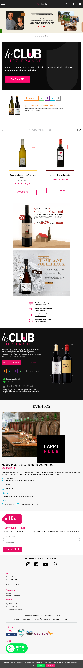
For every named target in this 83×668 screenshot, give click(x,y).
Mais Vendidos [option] (41, 130)
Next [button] (74, 23)
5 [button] (43, 36)
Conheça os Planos (11, 362)
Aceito (41, 665)
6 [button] (45, 36)
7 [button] (47, 36)
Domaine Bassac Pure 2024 (60, 175)
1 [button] (35, 36)
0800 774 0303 (13, 603)
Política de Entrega (11, 579)
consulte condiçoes (40, 304)
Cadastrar (12, 549)
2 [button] (37, 36)
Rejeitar (50, 665)
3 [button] (39, 36)
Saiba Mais (32, 362)
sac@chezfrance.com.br (14, 609)
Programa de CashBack (12, 584)
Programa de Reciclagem (13, 595)
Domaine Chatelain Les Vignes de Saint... (22, 176)
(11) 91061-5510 (12, 606)
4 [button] (41, 36)
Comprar (22, 192)
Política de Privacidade (12, 582)
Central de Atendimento (12, 577)
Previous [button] (9, 23)
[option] (41, 20)
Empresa (8, 593)
